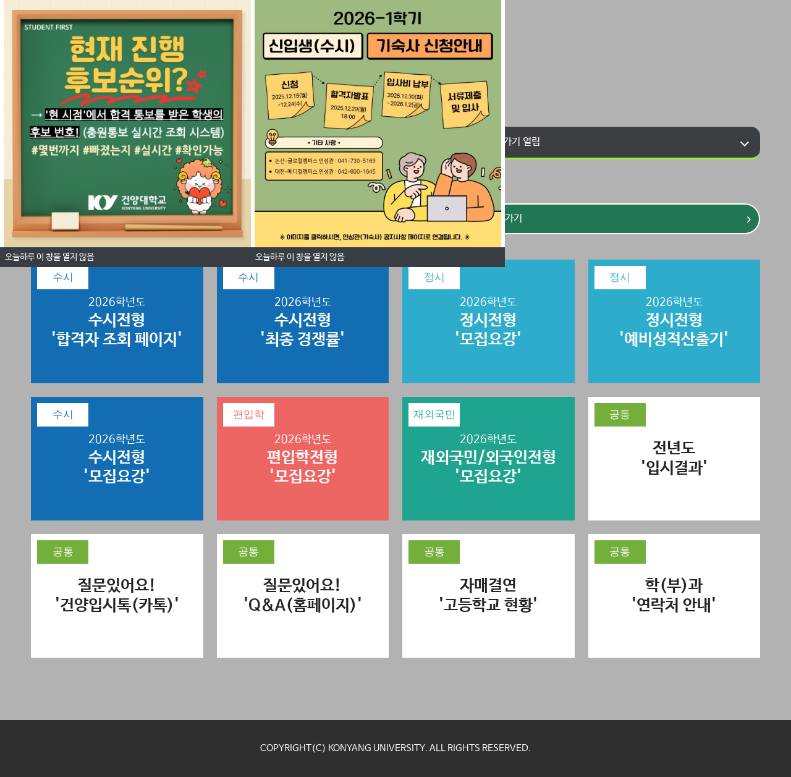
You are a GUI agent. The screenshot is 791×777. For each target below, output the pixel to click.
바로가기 (480, 219)
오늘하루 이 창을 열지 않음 (299, 257)
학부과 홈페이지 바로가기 (480, 142)
